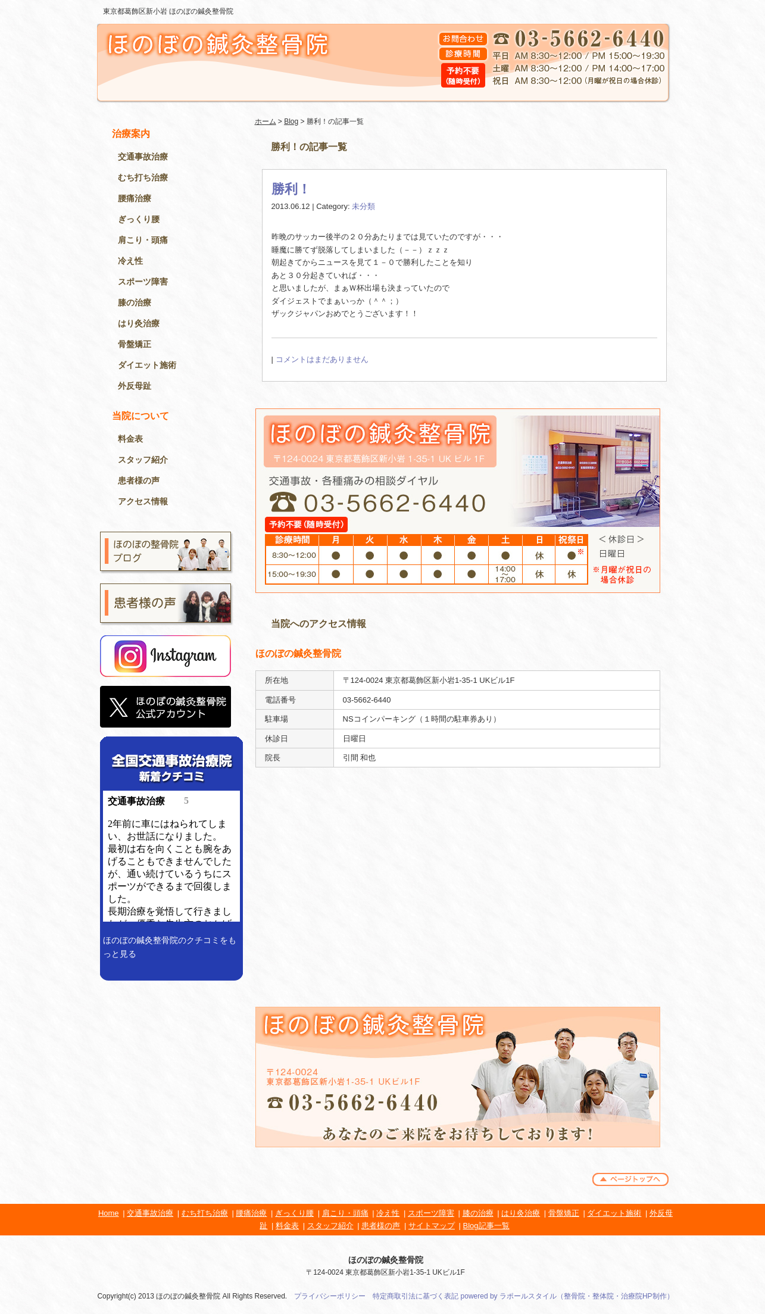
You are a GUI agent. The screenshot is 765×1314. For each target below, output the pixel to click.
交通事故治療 (143, 156)
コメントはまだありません (322, 359)
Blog (291, 121)
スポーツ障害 (143, 281)
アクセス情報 (143, 501)
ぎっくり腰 (139, 219)
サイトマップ (431, 1225)
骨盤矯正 (134, 344)
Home (108, 1213)
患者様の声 (139, 480)
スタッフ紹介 (143, 459)
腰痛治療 (134, 198)
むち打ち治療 (143, 177)
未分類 (363, 206)
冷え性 (130, 261)
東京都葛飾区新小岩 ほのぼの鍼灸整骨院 (168, 11)
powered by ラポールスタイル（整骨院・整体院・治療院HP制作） (567, 1296)
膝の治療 (134, 302)
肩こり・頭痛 (143, 240)
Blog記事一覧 (486, 1225)
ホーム (265, 121)
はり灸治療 (139, 323)
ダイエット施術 (147, 365)
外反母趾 (134, 386)
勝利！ (291, 189)
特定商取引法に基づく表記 (415, 1296)
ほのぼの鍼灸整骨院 (385, 1260)
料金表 (130, 439)
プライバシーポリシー (330, 1296)
